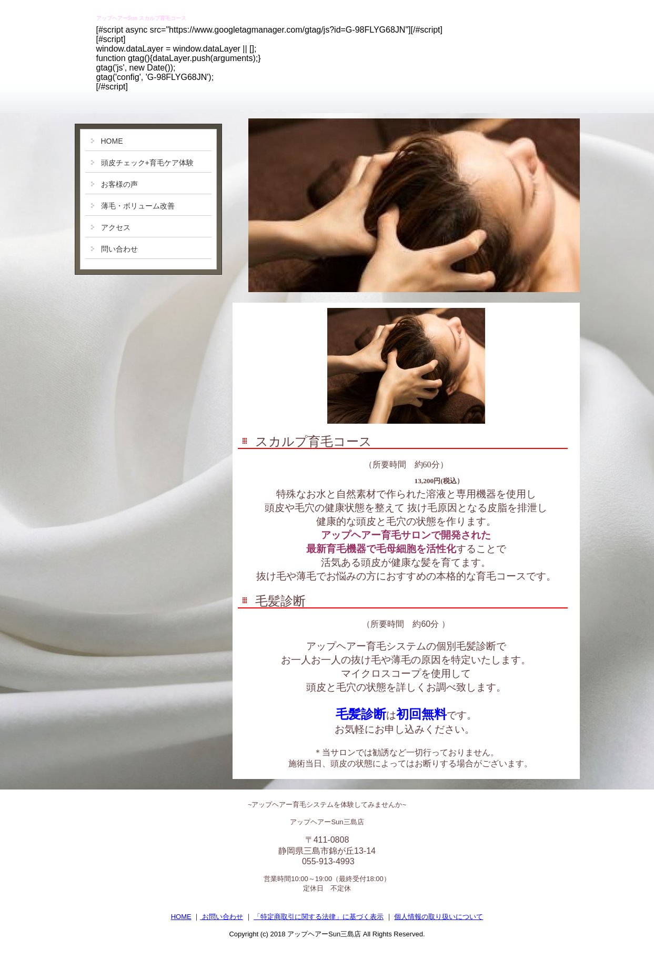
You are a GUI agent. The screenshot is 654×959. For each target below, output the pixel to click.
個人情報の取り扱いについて (438, 917)
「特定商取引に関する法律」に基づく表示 (319, 917)
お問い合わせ (221, 917)
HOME (181, 917)
